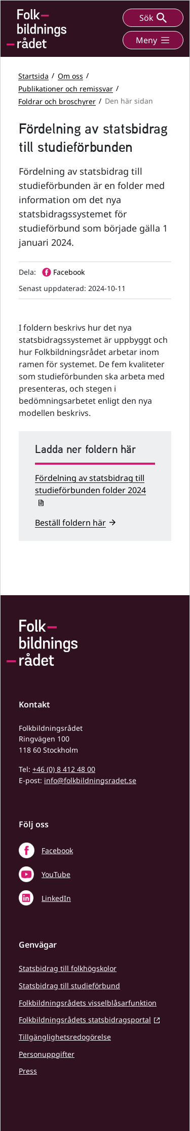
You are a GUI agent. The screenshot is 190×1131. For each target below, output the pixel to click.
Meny (153, 40)
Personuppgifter (46, 1054)
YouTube (56, 874)
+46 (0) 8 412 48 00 (63, 769)
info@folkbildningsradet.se (90, 780)
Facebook (57, 850)
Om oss (70, 75)
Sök (153, 17)
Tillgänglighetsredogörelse (65, 1037)
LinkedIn (56, 898)
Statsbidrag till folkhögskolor (68, 968)
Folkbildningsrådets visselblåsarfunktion (88, 1003)
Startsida (33, 75)
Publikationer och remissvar (65, 88)
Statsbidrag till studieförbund (69, 985)
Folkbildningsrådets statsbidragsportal (85, 1019)
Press (28, 1071)
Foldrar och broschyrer (57, 101)
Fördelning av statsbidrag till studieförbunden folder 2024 (90, 484)
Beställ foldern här (70, 522)
